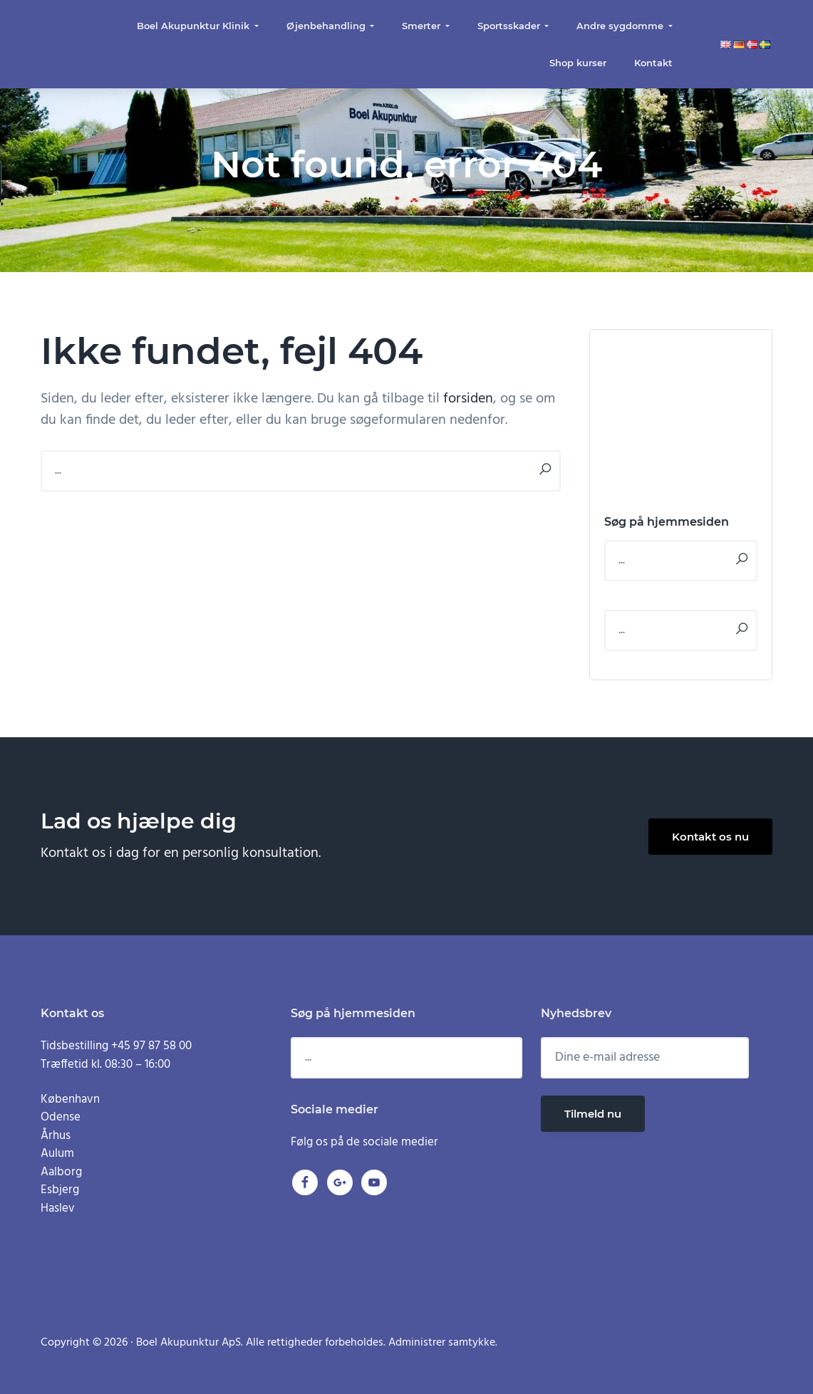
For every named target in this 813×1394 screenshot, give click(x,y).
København (70, 1099)
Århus (56, 1135)
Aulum (57, 1153)
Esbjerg (60, 1190)
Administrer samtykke (441, 1342)
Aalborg (61, 1172)
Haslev (58, 1208)
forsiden (468, 398)
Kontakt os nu (710, 836)
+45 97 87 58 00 (151, 1046)
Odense (61, 1117)
